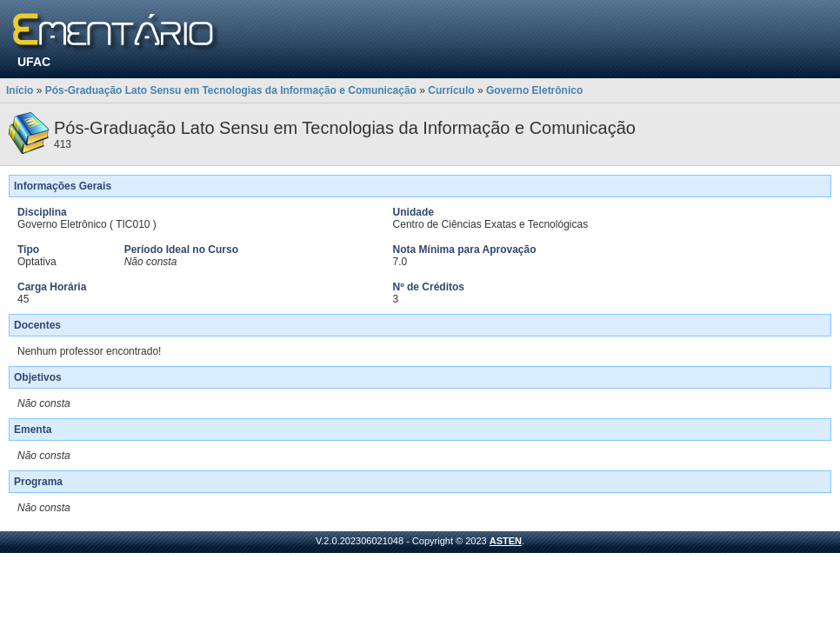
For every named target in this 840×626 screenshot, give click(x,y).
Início (19, 90)
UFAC (33, 62)
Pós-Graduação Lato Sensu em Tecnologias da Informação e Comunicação (231, 90)
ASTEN (506, 541)
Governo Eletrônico (534, 90)
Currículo (451, 90)
